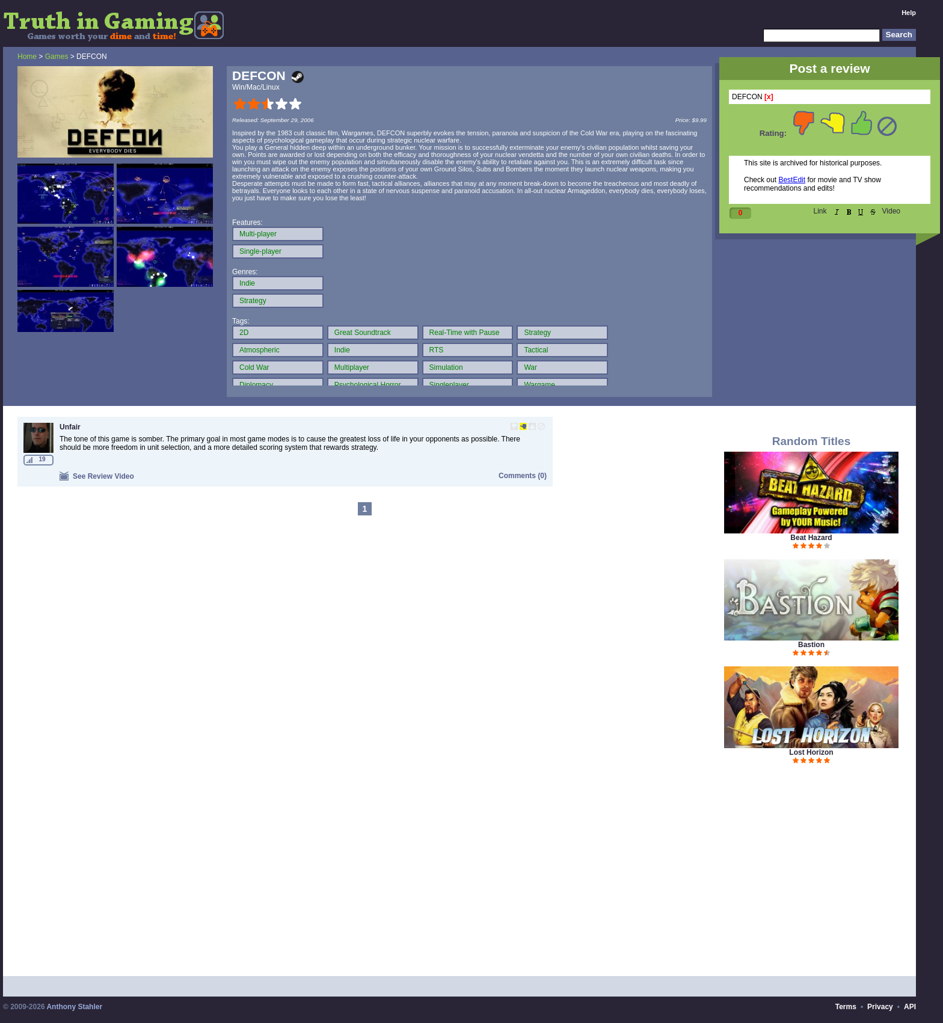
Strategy (252, 300)
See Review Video (97, 476)
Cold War (254, 367)
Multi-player (258, 234)
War (530, 367)
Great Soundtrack (362, 332)
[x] (768, 97)
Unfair (70, 427)
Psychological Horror (367, 385)
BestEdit (791, 180)
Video (891, 211)
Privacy (880, 1007)
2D (243, 332)
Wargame (539, 385)
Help (909, 12)
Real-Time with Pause (464, 332)
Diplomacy (256, 385)
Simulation (446, 367)
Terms (845, 1007)
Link (820, 211)
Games (57, 56)
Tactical (536, 350)
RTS (436, 350)
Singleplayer (449, 385)
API (910, 1007)
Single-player (260, 251)
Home (27, 56)
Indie (247, 283)
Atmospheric (259, 350)
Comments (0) (523, 476)
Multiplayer (351, 367)
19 (41, 459)
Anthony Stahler (74, 1007)
